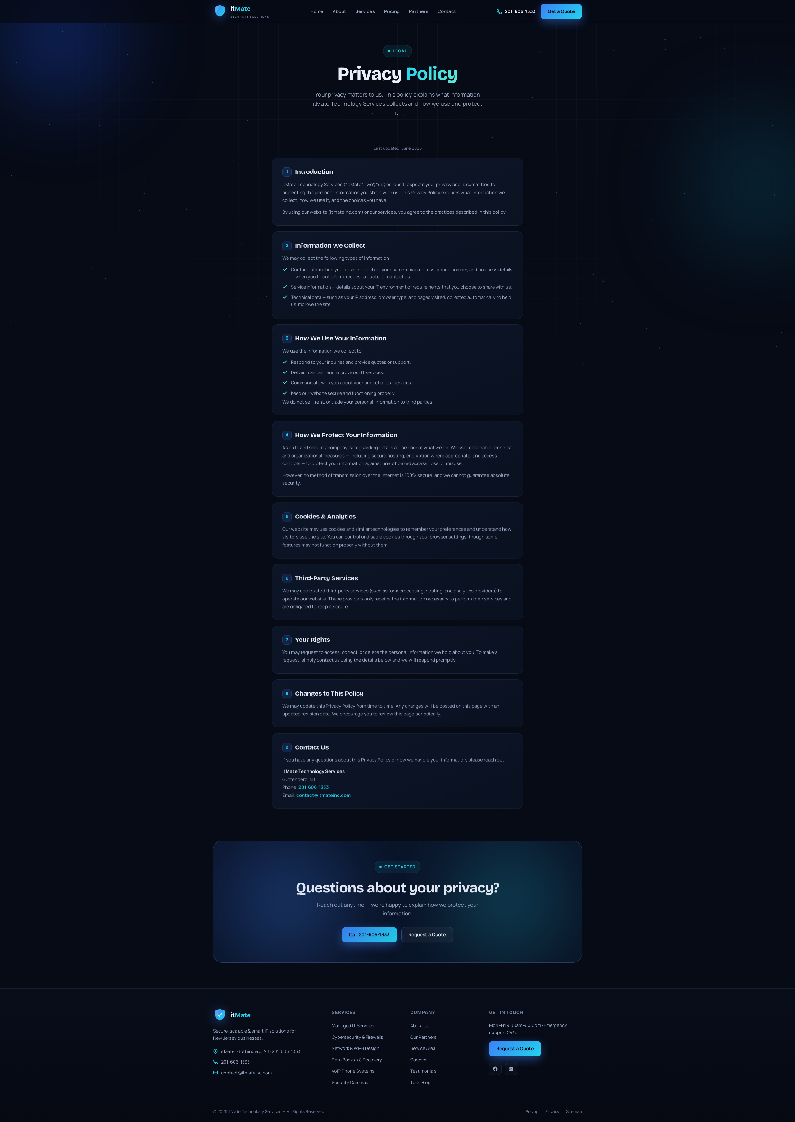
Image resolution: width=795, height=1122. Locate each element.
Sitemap (574, 1111)
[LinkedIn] (511, 1069)
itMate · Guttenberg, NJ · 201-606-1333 (256, 1051)
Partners (418, 11)
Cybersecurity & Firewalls (357, 1037)
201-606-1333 (516, 11)
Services (365, 11)
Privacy (552, 1111)
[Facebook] (495, 1069)
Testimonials (423, 1071)
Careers (418, 1060)
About (339, 11)
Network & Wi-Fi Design (355, 1048)
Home (316, 11)
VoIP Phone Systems (353, 1071)
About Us (420, 1025)
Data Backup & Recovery (357, 1060)
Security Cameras (350, 1082)
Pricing (392, 11)
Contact (447, 11)
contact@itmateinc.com (242, 1073)
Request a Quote (515, 1048)
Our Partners (423, 1037)
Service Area (422, 1048)
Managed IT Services (353, 1025)
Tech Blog (420, 1082)
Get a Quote (561, 11)
